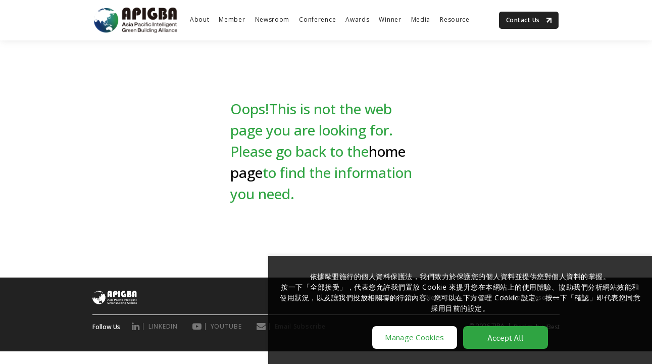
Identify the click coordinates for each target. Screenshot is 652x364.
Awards (357, 19)
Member (232, 19)
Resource (455, 19)
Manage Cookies (414, 337)
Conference (317, 19)
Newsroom (272, 19)
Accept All (506, 337)
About (200, 19)
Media (421, 19)
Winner (390, 19)
